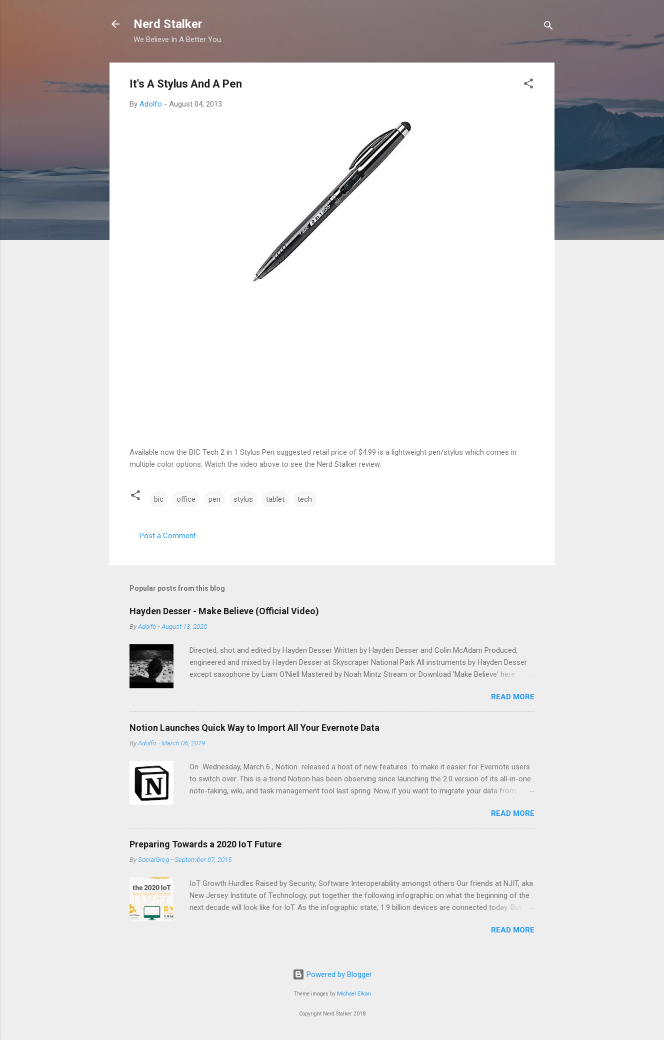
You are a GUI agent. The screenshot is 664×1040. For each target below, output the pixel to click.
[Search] (548, 27)
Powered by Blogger (332, 974)
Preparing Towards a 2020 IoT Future (206, 844)
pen (214, 499)
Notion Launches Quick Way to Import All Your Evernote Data (255, 727)
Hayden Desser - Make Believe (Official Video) (224, 611)
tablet (275, 499)
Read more (512, 696)
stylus (243, 499)
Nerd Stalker (168, 24)
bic (159, 499)
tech (305, 499)
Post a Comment (168, 535)
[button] (528, 85)
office (186, 499)
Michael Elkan (354, 993)
